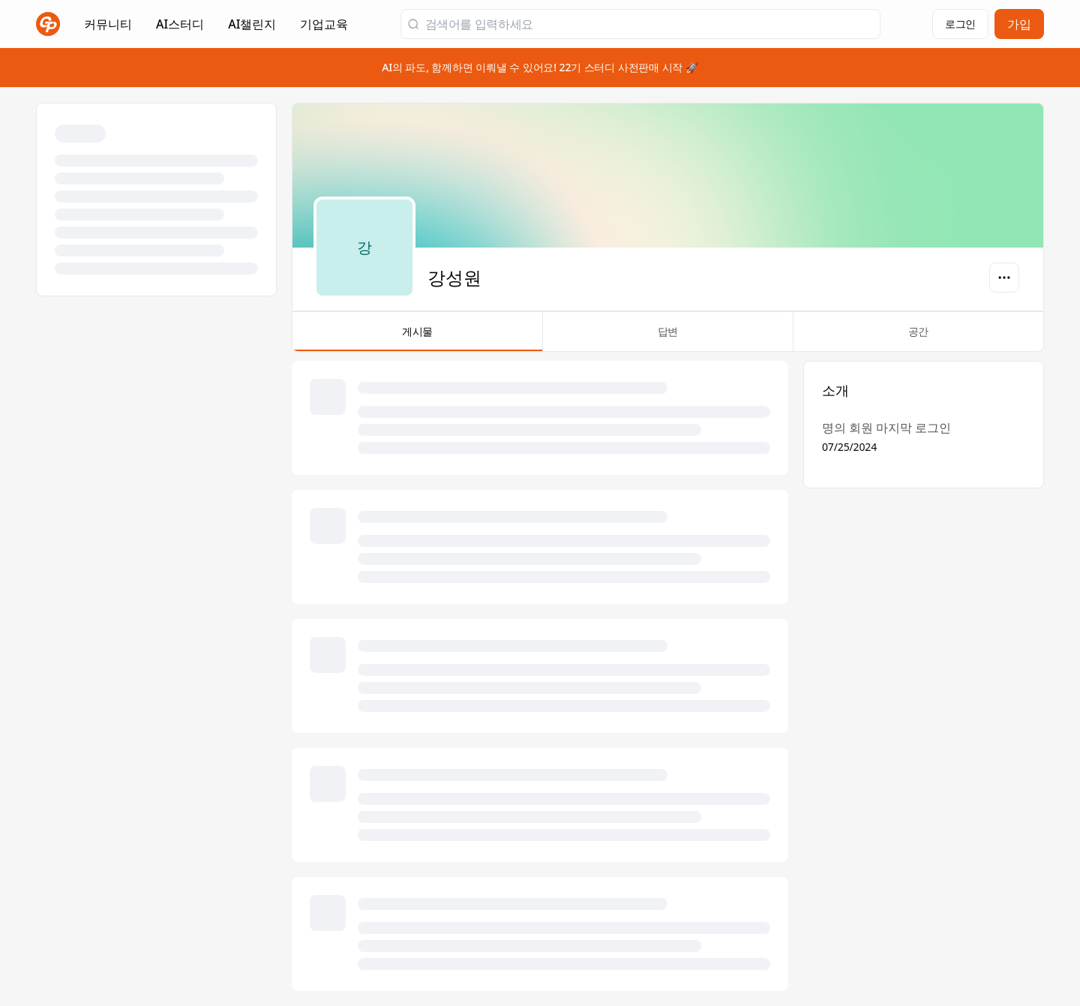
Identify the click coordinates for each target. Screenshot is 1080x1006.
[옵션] (1004, 278)
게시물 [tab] (417, 337)
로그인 (960, 24)
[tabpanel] (668, 676)
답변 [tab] (668, 337)
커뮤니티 (108, 24)
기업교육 (324, 28)
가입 (1019, 24)
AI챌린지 (252, 28)
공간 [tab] (918, 337)
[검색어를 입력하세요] (649, 24)
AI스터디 (180, 24)
